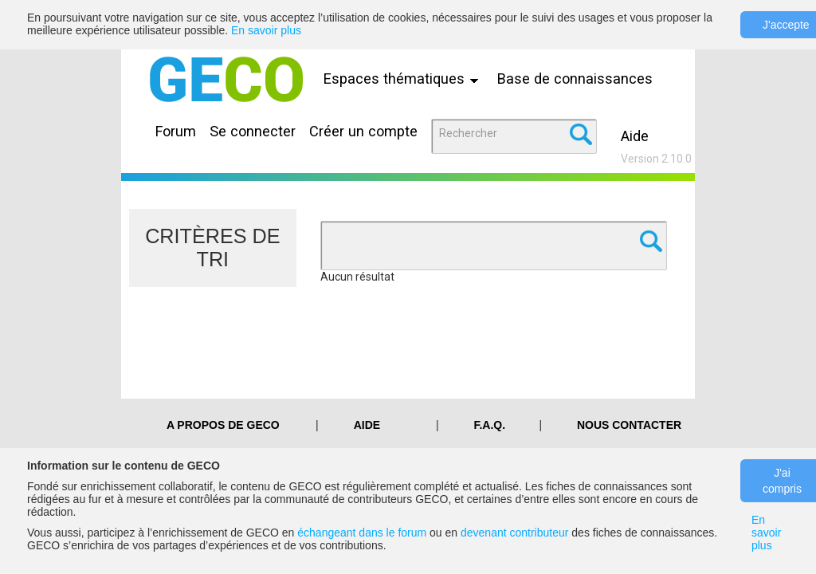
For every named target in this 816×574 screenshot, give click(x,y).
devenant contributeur (514, 532)
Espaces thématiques (405, 78)
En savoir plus (266, 30)
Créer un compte (363, 131)
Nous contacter (629, 425)
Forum (175, 131)
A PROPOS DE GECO (223, 425)
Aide (635, 136)
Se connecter (253, 131)
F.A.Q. (489, 425)
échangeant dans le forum (361, 532)
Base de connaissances (575, 78)
